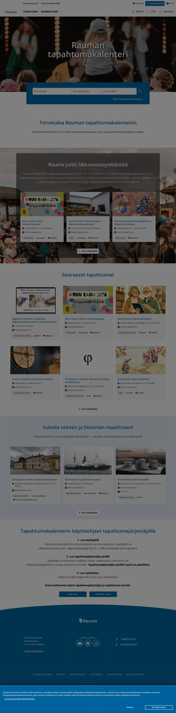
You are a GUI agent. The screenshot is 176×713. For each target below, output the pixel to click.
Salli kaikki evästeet (159, 707)
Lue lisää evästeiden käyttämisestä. (20, 699)
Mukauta (130, 707)
